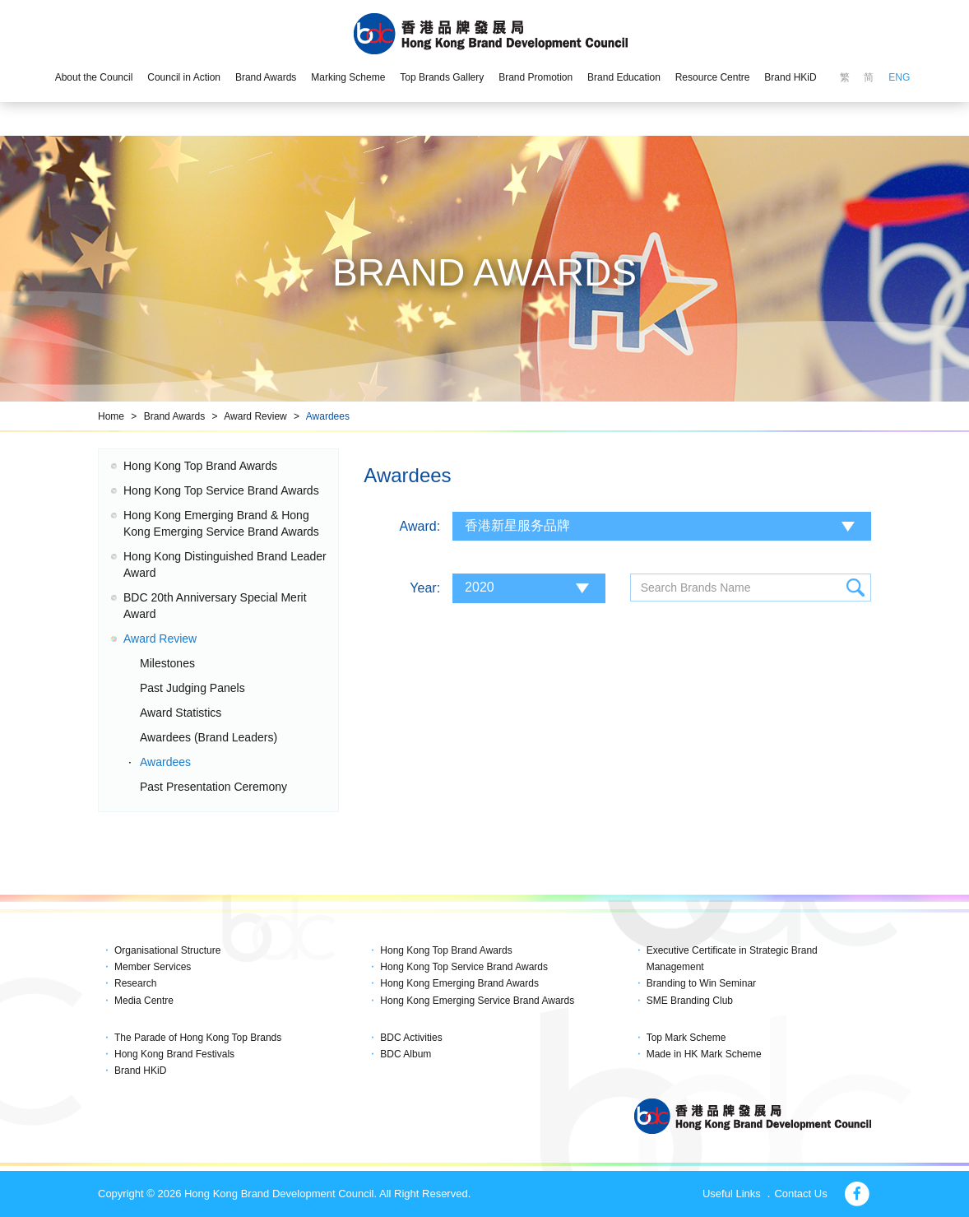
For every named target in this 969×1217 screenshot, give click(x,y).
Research (135, 983)
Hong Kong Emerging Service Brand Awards (477, 1000)
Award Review (255, 416)
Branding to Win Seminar (701, 983)
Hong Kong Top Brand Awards (200, 465)
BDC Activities (411, 1037)
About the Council (94, 77)
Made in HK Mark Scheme (704, 1054)
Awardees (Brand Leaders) (208, 737)
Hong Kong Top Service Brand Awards (221, 490)
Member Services (152, 967)
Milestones (167, 663)
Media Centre (144, 1000)
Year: (425, 588)
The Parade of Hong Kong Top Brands (197, 1037)
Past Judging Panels (192, 687)
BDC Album (405, 1054)
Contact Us (800, 1193)
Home (111, 416)
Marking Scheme (348, 77)
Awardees (328, 416)
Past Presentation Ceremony (213, 786)
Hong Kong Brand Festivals (174, 1054)
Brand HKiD (790, 77)
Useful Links (731, 1193)
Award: (420, 526)
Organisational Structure (167, 950)
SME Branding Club (690, 1000)
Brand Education (624, 77)
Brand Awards (266, 77)
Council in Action (183, 77)
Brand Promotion (535, 77)
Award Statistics (180, 712)
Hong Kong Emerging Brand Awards (459, 983)
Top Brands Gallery (442, 77)
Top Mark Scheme (686, 1037)
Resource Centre (712, 77)
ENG (899, 77)
